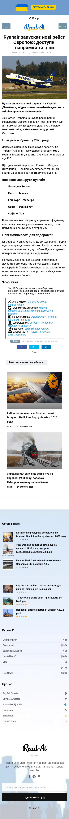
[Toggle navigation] (6, 26)
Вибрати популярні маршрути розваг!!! (30, 324)
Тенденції (8, 715)
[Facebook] (29, 777)
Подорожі (8, 645)
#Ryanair (28, 341)
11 (52, 53)
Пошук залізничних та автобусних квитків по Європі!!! (30, 310)
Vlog (5, 662)
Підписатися (34, 797)
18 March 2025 (38, 53)
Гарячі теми (9, 721)
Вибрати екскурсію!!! (37, 328)
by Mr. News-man (19, 53)
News (9, 426)
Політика (8, 710)
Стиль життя (10, 639)
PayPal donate (10, 693)
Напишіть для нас (13, 704)
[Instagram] (39, 777)
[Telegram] (34, 777)
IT (4, 667)
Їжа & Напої (9, 656)
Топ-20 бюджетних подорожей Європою (30, 288)
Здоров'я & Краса (12, 650)
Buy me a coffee (11, 699)
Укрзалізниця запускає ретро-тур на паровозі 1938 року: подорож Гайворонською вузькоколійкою (30, 478)
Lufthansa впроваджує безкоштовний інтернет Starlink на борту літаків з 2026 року (32, 417)
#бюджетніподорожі (47, 341)
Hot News (8, 673)
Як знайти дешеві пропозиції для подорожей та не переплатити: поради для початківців (36, 292)
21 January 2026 (25, 426)
